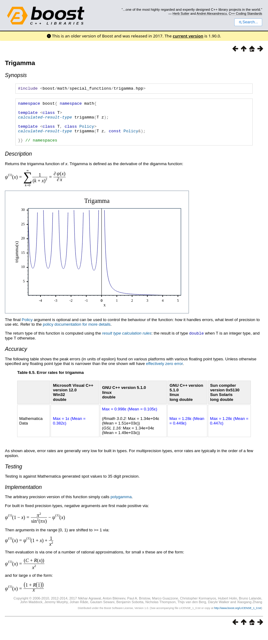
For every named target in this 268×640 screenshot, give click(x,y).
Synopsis (16, 75)
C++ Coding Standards (245, 13)
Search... (248, 22)
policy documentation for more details (77, 333)
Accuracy (16, 358)
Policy (86, 132)
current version (188, 36)
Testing (13, 475)
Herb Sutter (181, 13)
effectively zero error (164, 372)
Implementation (23, 496)
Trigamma (20, 62)
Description (18, 163)
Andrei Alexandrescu (212, 13)
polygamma (121, 505)
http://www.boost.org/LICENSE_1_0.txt (237, 617)
